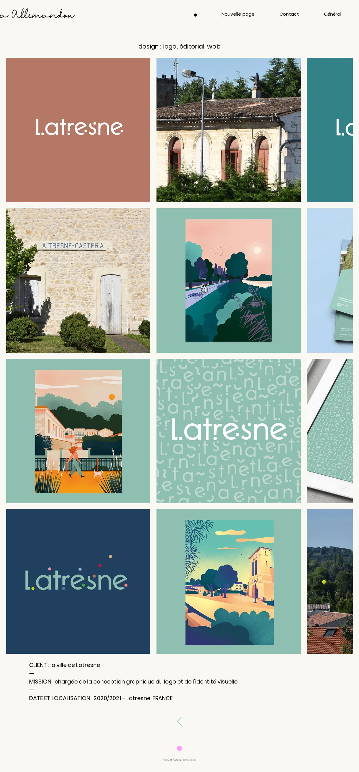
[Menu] (195, 15)
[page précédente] (179, 721)
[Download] (179, 748)
